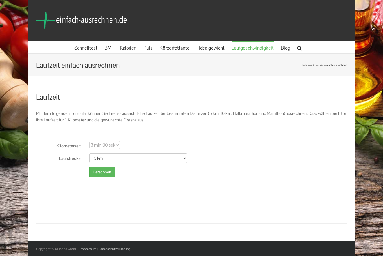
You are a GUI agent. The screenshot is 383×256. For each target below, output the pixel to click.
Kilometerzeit (68, 146)
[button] (299, 47)
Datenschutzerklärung (114, 249)
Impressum (88, 249)
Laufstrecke (70, 158)
